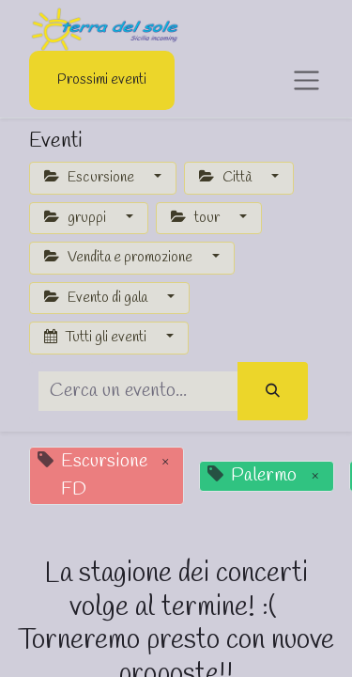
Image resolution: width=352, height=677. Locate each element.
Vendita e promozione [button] (119, 257)
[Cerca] (272, 391)
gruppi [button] (76, 218)
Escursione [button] (90, 177)
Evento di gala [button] (97, 298)
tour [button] (196, 218)
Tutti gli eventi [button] (96, 337)
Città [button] (226, 177)
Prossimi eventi (101, 80)
